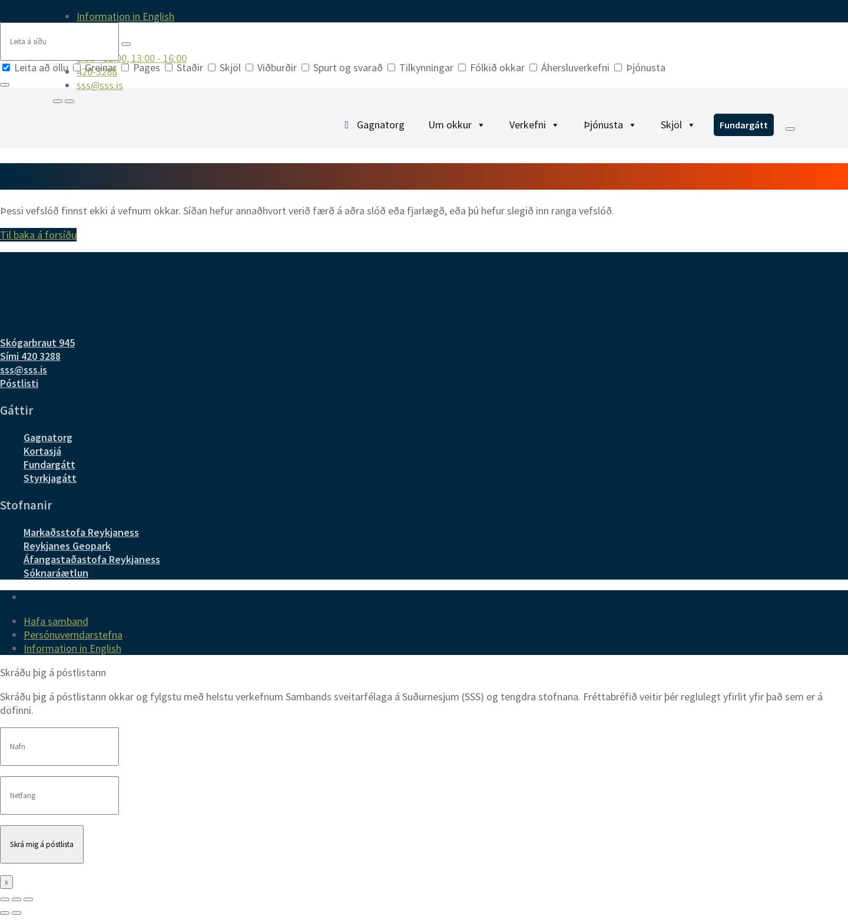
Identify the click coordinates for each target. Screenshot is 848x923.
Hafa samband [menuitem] (56, 628)
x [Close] (6, 889)
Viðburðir (272, 67)
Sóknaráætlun (56, 580)
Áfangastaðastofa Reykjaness (92, 566)
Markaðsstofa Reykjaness (81, 539)
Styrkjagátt (50, 485)
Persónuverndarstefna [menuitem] (73, 642)
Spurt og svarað (343, 67)
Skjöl (225, 67)
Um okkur (457, 128)
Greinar (96, 67)
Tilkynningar (421, 67)
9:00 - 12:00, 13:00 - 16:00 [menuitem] (132, 58)
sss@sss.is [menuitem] (100, 85)
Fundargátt (744, 129)
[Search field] (59, 41)
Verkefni (534, 128)
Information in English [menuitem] (125, 16)
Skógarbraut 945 (37, 349)
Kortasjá (42, 458)
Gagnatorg (381, 128)
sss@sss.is (23, 376)
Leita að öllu (36, 67)
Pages (142, 67)
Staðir (185, 67)
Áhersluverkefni (570, 67)
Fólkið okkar (492, 67)
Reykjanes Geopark (67, 553)
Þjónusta (639, 67)
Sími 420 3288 (30, 363)
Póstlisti (19, 390)
